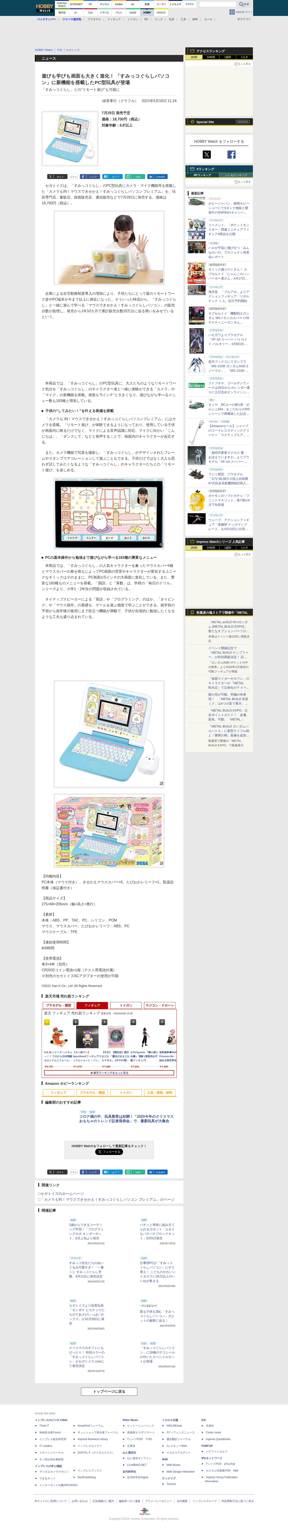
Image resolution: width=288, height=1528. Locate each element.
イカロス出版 (170, 1420)
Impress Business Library (93, 1439)
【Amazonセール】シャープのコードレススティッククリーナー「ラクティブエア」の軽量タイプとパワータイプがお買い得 (228, 435)
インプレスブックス (90, 1470)
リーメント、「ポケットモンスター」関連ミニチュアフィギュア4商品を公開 (228, 229)
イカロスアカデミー (178, 1452)
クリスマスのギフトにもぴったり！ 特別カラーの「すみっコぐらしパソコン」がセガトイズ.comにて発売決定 (87, 1357)
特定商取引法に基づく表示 (237, 1501)
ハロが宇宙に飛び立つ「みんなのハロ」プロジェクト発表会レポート (228, 252)
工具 (183, 19)
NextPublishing (87, 1477)
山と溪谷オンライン (139, 1458)
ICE (203, 1420)
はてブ (115, 176)
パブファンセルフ (216, 1451)
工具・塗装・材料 (159, 1092)
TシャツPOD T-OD (139, 1439)
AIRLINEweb (174, 1425)
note (138, 176)
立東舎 (131, 1445)
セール (208, 19)
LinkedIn (160, 176)
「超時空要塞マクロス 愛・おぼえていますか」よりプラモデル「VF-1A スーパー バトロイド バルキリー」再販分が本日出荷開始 (228, 461)
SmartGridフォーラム (91, 1425)
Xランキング (205, 169)
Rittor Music (130, 1420)
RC (146, 19)
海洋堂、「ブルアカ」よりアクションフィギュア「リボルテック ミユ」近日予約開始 (228, 296)
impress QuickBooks (218, 1439)
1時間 (194, 57)
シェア (93, 176)
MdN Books (173, 1465)
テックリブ (169, 1478)
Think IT (44, 1425)
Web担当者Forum (50, 1432)
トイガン (132, 19)
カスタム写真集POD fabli (222, 1470)
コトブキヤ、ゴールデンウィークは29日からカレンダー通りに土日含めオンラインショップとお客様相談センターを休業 (229, 392)
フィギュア (114, 19)
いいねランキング (236, 175)
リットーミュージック (140, 1425)
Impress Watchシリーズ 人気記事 (220, 542)
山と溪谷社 (129, 1452)
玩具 (171, 19)
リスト (73, 176)
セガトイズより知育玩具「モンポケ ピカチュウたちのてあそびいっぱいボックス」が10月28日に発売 (87, 1314)
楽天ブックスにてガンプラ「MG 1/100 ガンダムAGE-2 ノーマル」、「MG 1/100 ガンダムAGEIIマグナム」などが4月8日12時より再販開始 (228, 370)
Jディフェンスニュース (180, 1432)
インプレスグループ (204, 1501)
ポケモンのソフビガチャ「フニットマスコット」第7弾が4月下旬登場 (229, 500)
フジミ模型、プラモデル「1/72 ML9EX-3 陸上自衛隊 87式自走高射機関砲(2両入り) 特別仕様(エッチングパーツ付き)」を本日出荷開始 (228, 483)
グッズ (159, 19)
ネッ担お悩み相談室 (51, 1459)
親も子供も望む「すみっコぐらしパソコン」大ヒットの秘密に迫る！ (157, 1316)
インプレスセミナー (90, 1445)
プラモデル (94, 19)
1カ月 (244, 57)
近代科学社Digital (137, 1477)
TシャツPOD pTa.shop (220, 1463)
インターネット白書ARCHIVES (58, 1485)
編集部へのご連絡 (129, 1501)
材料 (195, 19)
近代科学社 (129, 1471)
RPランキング (202, 175)
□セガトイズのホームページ (61, 1194)
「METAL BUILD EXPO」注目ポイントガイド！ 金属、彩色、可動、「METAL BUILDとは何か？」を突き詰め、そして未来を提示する (228, 719)
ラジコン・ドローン (160, 1005)
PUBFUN (207, 1445)
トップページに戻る (109, 1391)
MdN (165, 1459)
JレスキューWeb (176, 1445)
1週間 (227, 57)
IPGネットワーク (211, 1458)
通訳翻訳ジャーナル (178, 1439)
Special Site (205, 122)
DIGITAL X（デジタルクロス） (96, 1452)
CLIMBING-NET (136, 1465)
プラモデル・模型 (58, 1005)
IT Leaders (45, 1445)
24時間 (211, 57)
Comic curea (213, 1432)
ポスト (60, 176)
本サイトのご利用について (50, 1501)
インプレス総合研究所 (52, 1439)
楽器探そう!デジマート (141, 1432)
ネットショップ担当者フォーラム (98, 1432)
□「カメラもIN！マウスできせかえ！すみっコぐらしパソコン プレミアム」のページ (106, 1199)
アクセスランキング (210, 51)
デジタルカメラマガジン (54, 1471)
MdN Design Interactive (180, 1471)
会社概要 (182, 1501)
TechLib (171, 1484)
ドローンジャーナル (51, 1452)
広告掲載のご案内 (103, 1501)
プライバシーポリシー (158, 1501)
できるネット (47, 1478)
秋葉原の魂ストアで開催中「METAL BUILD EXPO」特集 (222, 613)
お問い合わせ (80, 1501)
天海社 (210, 1425)
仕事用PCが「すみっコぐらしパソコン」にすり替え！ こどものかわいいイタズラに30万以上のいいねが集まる (158, 1272)
